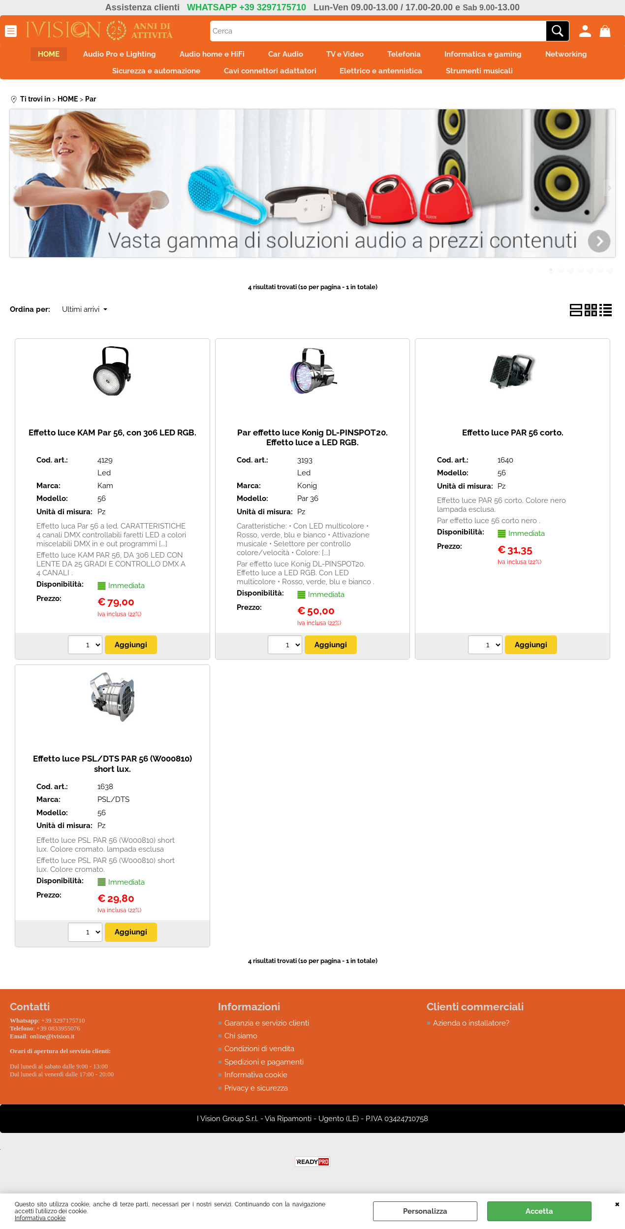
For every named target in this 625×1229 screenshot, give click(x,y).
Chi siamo (240, 1044)
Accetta (539, 1211)
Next (608, 196)
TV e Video (348, 56)
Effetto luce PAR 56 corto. (512, 440)
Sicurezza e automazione (147, 76)
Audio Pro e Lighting (104, 56)
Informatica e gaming (498, 56)
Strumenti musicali (488, 76)
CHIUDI (617, 1203)
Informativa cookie (40, 1218)
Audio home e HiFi (203, 56)
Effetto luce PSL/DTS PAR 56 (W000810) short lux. (112, 772)
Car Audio (282, 56)
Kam (105, 493)
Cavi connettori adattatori (267, 76)
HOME (28, 56)
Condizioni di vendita (259, 1057)
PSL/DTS (113, 807)
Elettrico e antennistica (384, 76)
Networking (587, 56)
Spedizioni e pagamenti (264, 1070)
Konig (307, 493)
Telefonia (413, 56)
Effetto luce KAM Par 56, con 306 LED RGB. (112, 440)
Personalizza (425, 1211)
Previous (16, 196)
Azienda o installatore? (471, 1031)
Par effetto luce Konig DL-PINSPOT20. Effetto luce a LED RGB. (312, 445)
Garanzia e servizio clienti (266, 1031)
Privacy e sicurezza (256, 1096)
